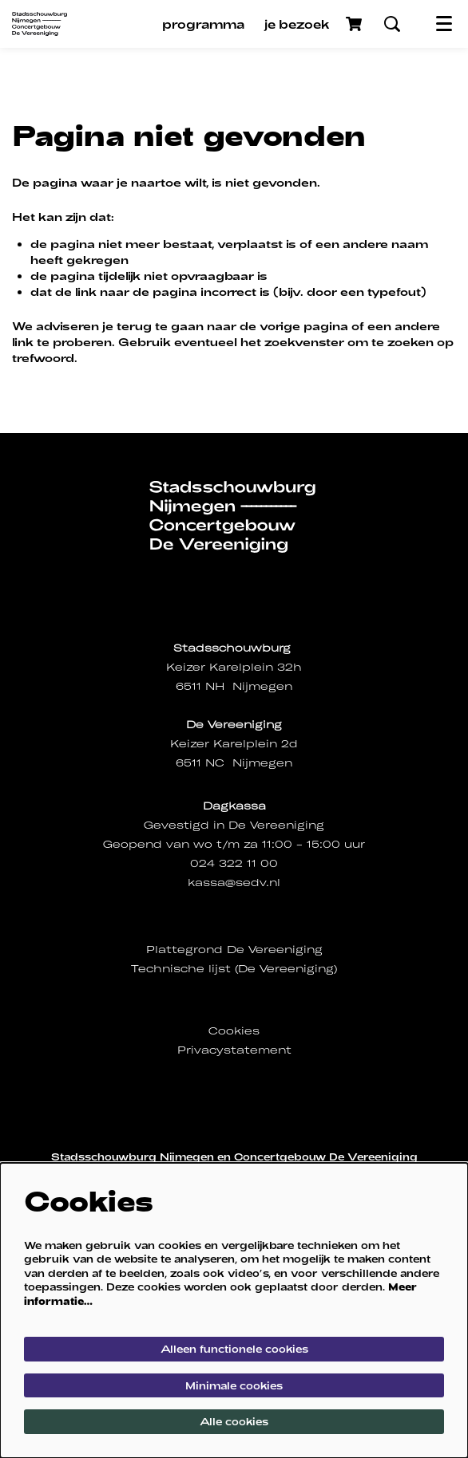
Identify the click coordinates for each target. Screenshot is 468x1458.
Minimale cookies (234, 1385)
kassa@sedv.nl (234, 883)
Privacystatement (234, 1050)
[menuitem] (203, 24)
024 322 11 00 (234, 863)
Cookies (234, 1031)
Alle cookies (234, 1421)
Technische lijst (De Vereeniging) (234, 969)
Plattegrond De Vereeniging (234, 950)
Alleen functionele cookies (234, 1348)
